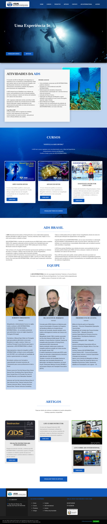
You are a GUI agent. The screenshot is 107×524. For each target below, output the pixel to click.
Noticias (28, 62)
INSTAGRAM (71, 503)
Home (41, 4)
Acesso (97, 4)
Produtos (58, 4)
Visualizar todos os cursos (53, 211)
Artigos (66, 4)
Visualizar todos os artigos (53, 479)
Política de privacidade (49, 510)
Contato (74, 4)
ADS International (86, 4)
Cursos (49, 4)
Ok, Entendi (95, 521)
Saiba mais (12, 199)
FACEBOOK (70, 505)
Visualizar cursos (13, 62)
